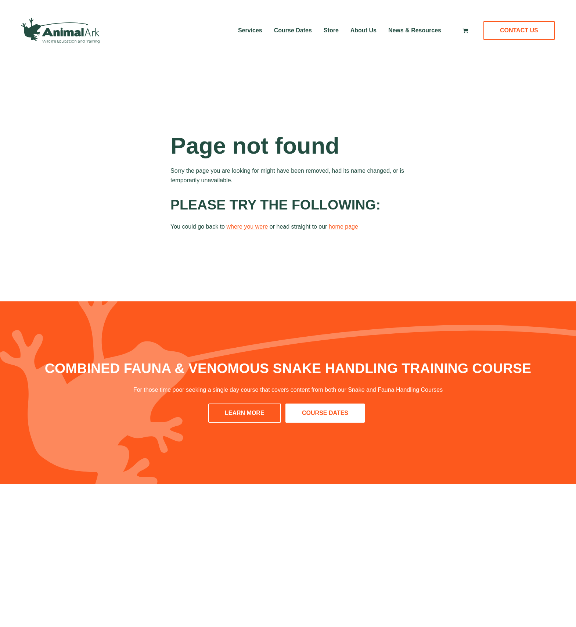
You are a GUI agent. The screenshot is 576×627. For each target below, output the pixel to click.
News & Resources (414, 30)
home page (343, 226)
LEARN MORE (244, 413)
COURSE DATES (325, 413)
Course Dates (293, 30)
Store (331, 30)
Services (250, 30)
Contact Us (519, 30)
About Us (363, 30)
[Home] (60, 30)
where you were (247, 226)
